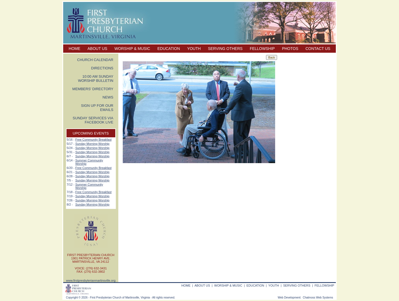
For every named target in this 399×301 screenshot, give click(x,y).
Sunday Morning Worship (92, 143)
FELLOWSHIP (262, 48)
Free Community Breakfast (93, 139)
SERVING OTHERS (225, 48)
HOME (74, 48)
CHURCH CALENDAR (95, 60)
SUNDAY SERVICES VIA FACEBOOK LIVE (93, 120)
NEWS (108, 97)
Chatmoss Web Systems (318, 297)
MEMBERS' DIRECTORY (92, 89)
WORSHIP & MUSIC (132, 48)
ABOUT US (97, 48)
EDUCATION (168, 48)
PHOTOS (290, 48)
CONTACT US (318, 48)
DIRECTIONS (102, 68)
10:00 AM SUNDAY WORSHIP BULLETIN (95, 78)
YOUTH (194, 48)
